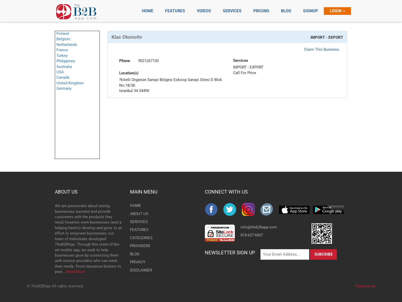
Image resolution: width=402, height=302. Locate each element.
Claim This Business (321, 49)
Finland (62, 33)
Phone (124, 60)
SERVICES (138, 221)
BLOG (134, 254)
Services (240, 60)
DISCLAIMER (138, 270)
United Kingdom (70, 83)
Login (337, 10)
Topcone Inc (365, 286)
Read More (75, 271)
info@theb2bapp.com (258, 227)
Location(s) (128, 73)
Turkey (62, 55)
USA (60, 72)
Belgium (63, 39)
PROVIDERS (138, 246)
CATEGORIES (138, 238)
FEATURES (138, 229)
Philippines (65, 61)
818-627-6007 (251, 235)
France (62, 50)
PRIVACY (137, 262)
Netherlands (66, 44)
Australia (64, 66)
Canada (62, 77)
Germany (64, 88)
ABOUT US (66, 192)
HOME (135, 205)
